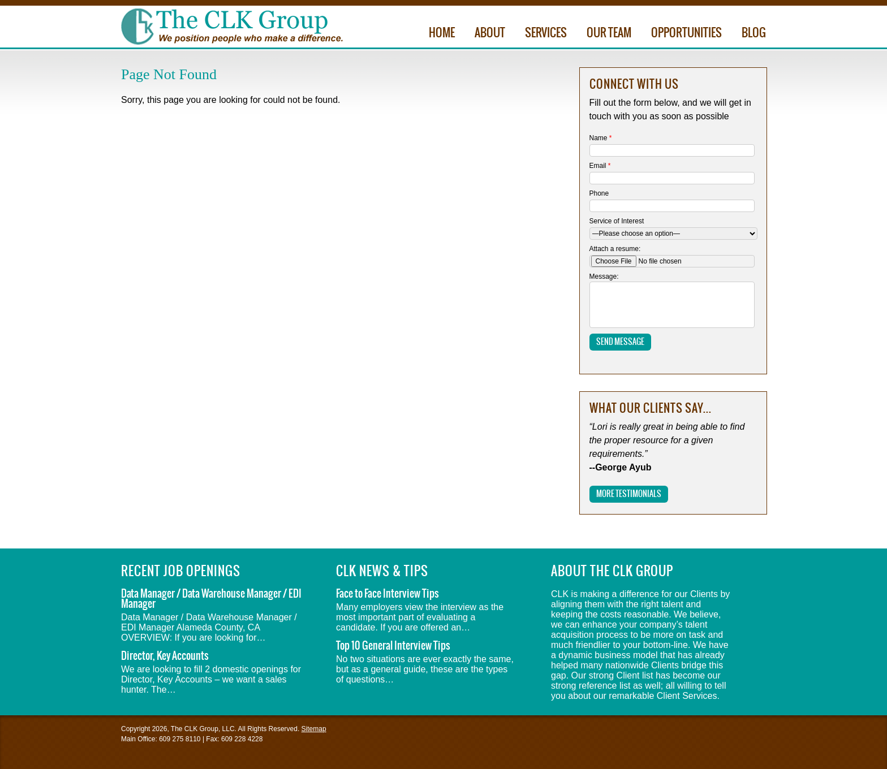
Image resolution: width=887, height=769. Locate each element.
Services (546, 33)
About (490, 33)
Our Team (609, 33)
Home (442, 33)
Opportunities (686, 33)
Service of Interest (616, 221)
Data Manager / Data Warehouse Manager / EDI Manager (211, 599)
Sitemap (314, 729)
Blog (754, 33)
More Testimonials (628, 494)
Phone (599, 193)
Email (600, 165)
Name (600, 138)
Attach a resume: (615, 248)
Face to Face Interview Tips (387, 594)
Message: (604, 276)
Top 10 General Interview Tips (393, 646)
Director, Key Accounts (165, 656)
